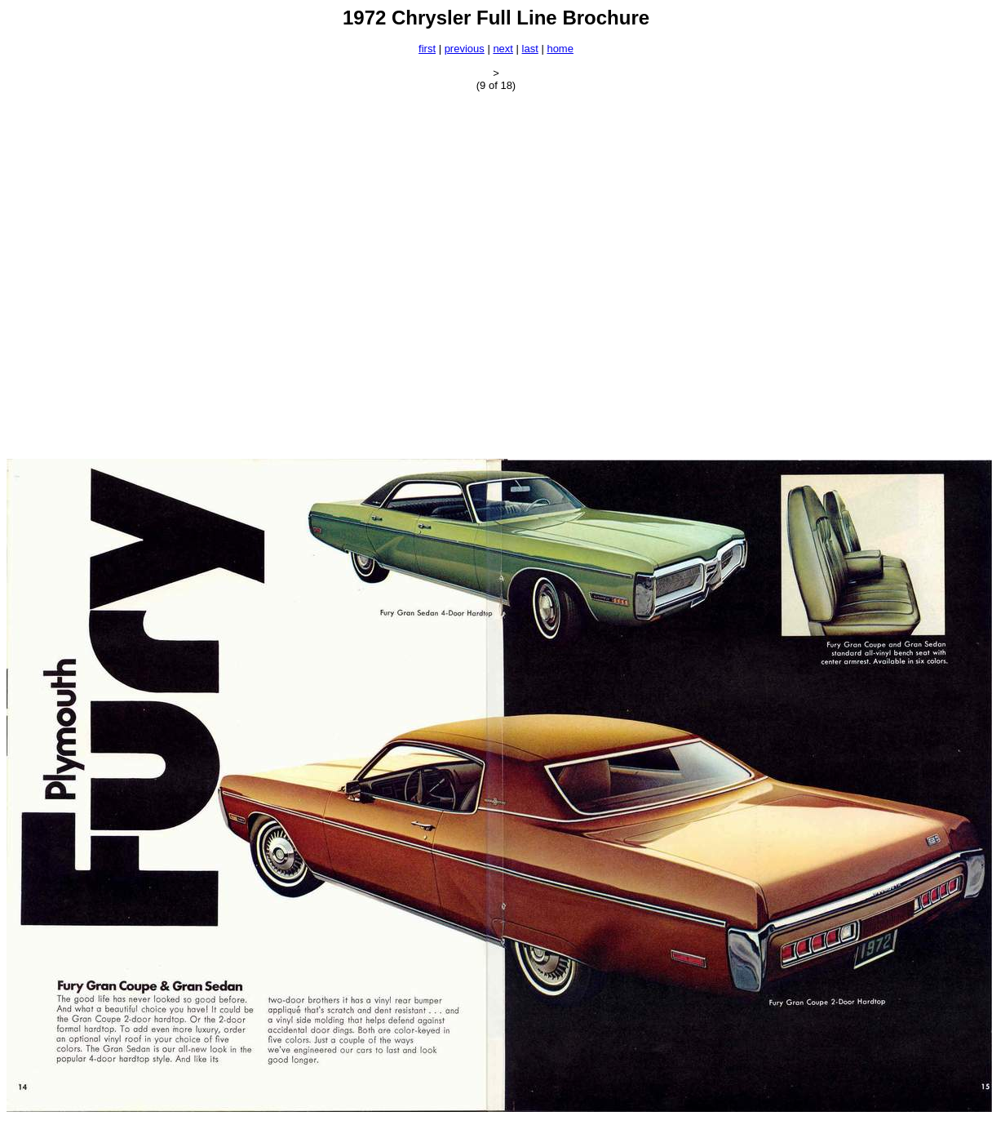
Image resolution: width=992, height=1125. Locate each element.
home (560, 48)
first (427, 48)
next (503, 48)
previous (465, 48)
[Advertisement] (170, 275)
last (530, 48)
